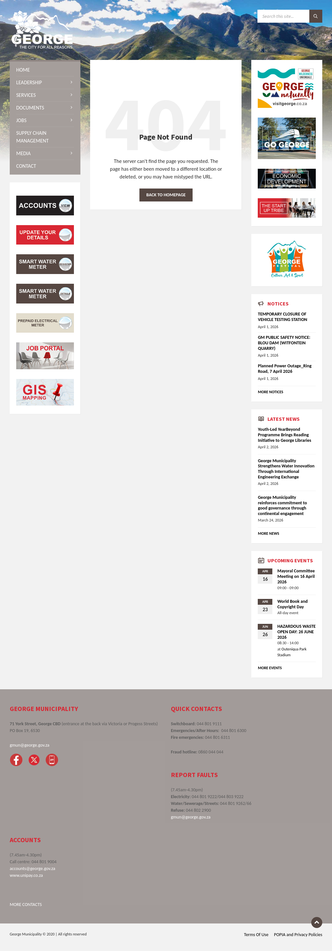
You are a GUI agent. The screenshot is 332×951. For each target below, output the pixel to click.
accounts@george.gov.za (32, 868)
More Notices (270, 391)
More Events (270, 667)
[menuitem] (45, 70)
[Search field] (289, 16)
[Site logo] (42, 47)
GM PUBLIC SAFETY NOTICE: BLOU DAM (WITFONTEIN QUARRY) (284, 343)
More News (268, 533)
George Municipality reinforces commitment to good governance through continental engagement (282, 505)
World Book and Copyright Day (292, 604)
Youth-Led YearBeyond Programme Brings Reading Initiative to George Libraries (284, 435)
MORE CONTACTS (26, 904)
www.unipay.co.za (26, 875)
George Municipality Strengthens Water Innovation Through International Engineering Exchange (286, 469)
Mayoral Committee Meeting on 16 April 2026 (295, 576)
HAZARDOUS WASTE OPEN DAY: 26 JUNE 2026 (296, 632)
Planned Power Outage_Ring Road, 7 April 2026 (284, 368)
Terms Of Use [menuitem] (256, 934)
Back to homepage (165, 195)
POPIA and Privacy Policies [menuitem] (298, 934)
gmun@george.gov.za (29, 745)
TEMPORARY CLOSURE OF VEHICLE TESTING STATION (282, 316)
